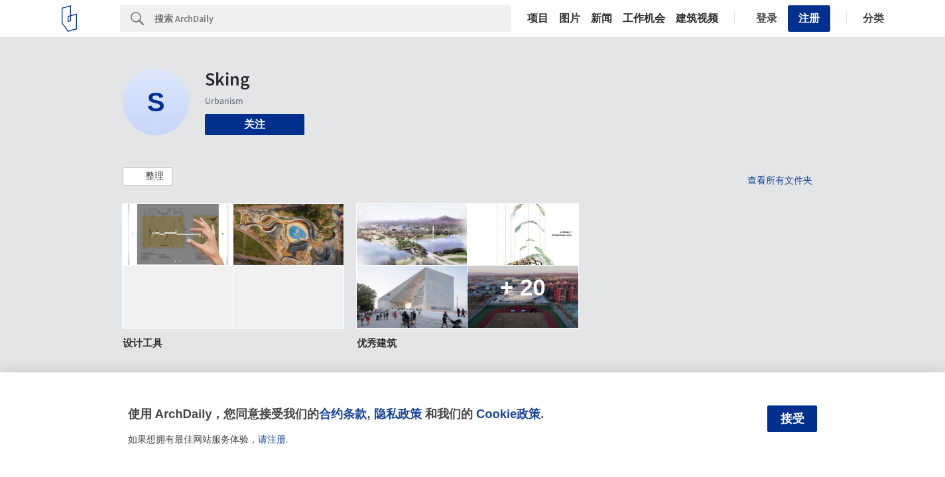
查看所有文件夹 (779, 180)
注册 (809, 18)
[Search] (333, 18)
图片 (569, 18)
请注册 (272, 439)
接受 (792, 418)
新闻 (601, 18)
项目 (537, 18)
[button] (147, 176)
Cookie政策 (508, 414)
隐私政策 (398, 414)
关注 (254, 124)
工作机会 (644, 18)
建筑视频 (697, 18)
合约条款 (343, 414)
